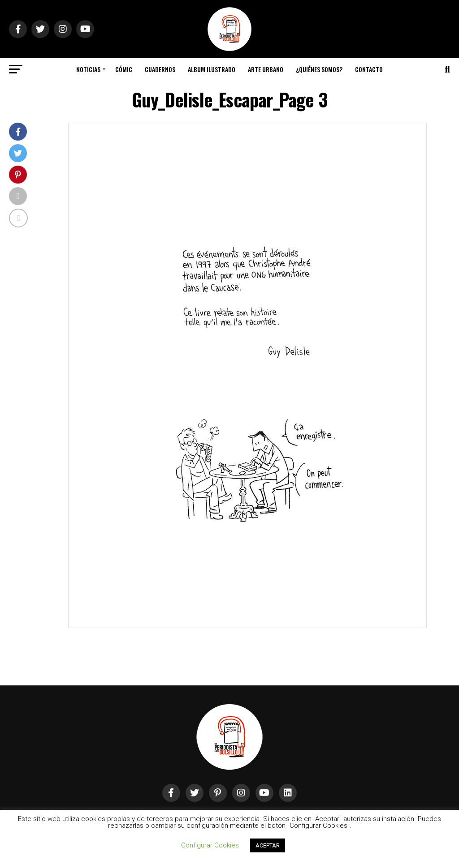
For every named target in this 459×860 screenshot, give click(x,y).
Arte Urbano (265, 69)
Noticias (88, 69)
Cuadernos (160, 69)
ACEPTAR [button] (267, 845)
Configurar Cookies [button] (210, 845)
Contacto (369, 69)
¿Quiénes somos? (319, 69)
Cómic (123, 69)
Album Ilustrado (211, 69)
